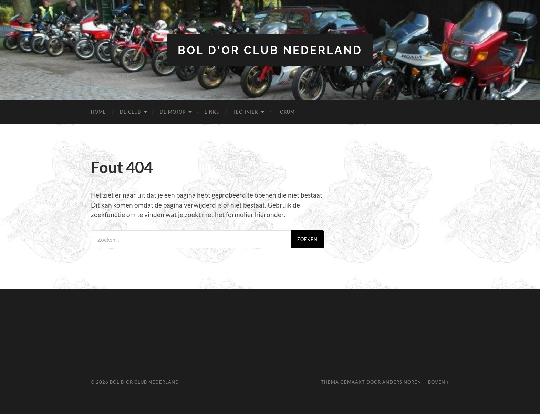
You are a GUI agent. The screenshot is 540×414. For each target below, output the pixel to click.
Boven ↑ (438, 382)
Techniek (245, 112)
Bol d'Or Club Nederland (270, 50)
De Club (130, 112)
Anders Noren (401, 382)
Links (212, 112)
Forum (286, 112)
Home (98, 112)
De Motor (173, 112)
